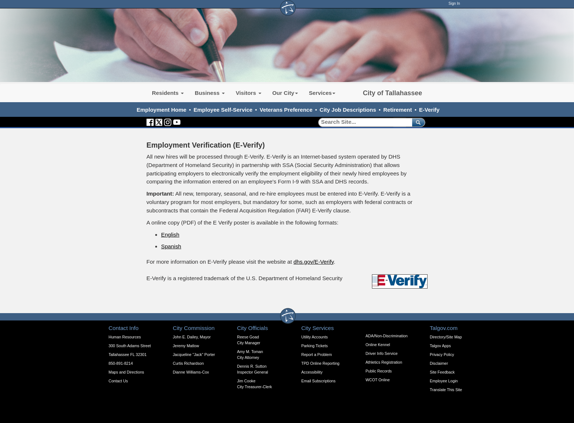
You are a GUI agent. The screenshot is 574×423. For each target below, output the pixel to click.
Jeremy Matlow (186, 346)
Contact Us (118, 381)
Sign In (454, 3)
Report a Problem (316, 354)
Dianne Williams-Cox (191, 372)
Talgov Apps (440, 346)
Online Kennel (378, 344)
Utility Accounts (314, 337)
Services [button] (322, 93)
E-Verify (429, 110)
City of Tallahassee (392, 93)
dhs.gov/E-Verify (314, 262)
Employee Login (444, 381)
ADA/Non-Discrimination (387, 336)
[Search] (363, 122)
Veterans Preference (286, 110)
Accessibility (312, 372)
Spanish (171, 246)
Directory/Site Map (446, 337)
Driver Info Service (382, 353)
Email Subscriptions (318, 381)
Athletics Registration (384, 362)
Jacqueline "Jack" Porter (194, 354)
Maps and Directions (126, 372)
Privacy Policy (442, 354)
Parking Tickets (314, 346)
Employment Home (161, 110)
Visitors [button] (248, 93)
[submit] (417, 122)
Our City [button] (285, 93)
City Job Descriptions (348, 110)
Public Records (379, 371)
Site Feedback (442, 372)
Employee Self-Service (223, 110)
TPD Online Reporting (320, 363)
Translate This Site (446, 389)
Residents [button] (168, 93)
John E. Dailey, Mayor (191, 337)
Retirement (397, 110)
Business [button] (210, 93)
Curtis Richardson (188, 363)
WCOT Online (378, 380)
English (170, 234)
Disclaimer (439, 363)
